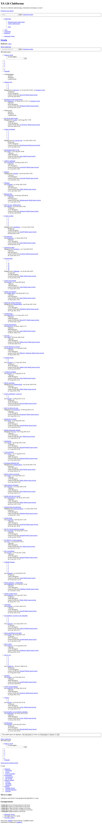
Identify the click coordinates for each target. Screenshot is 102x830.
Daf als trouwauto (9, 383)
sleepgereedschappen (10, 324)
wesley (9, 453)
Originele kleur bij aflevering (12, 507)
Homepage (7, 814)
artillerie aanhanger (9, 161)
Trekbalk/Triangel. (9, 562)
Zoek (20, 14)
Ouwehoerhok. (8, 258)
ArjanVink (10, 519)
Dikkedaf (22, 458)
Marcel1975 (10, 315)
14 (8, 268)
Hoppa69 (9, 184)
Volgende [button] (7, 71)
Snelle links (7, 19)
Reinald (9, 724)
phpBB (10, 820)
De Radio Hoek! (9, 357)
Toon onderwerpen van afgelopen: (17, 734)
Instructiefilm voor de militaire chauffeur (16, 712)
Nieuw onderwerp (6, 47)
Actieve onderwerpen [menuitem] (14, 23)
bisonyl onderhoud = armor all (13, 394)
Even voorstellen (10, 773)
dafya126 (16, 90)
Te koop (7, 781)
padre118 (22, 628)
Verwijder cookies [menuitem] (9, 817)
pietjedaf (9, 606)
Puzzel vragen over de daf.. (12, 474)
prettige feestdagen (9, 129)
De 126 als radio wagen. (11, 118)
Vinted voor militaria (10, 291)
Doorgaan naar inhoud (7, 11)
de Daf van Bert (8, 216)
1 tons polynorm (9, 452)
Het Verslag (8, 778)
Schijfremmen (8, 723)
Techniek (6, 786)
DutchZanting (24, 145)
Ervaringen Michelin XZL (11, 463)
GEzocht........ (8, 335)
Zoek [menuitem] (9, 27)
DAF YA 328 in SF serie (11, 408)
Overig (4, 40)
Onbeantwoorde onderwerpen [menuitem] (16, 22)
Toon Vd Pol (7, 644)
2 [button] (4, 61)
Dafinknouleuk (24, 200)
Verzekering (7, 441)
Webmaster (10, 101)
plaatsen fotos (8, 82)
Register (6, 172)
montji (15, 120)
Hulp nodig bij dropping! (11, 485)
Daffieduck (23, 309)
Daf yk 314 (7, 655)
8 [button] (4, 69)
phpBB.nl (19, 822)
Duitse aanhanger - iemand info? (13, 582)
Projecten (8, 791)
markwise (10, 623)
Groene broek (8, 518)
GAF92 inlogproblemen (11, 686)
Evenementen (8, 775)
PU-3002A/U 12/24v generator (13, 540)
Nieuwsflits (8, 770)
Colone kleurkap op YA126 (12, 346)
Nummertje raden (9, 247)
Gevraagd (8, 783)
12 (8, 265)
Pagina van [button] (8, 55)
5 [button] (4, 66)
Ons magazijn (8, 236)
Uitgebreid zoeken (28, 14)
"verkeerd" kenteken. (10, 372)
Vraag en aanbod (9, 780)
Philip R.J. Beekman (26, 353)
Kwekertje (16, 249)
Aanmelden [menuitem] (7, 31)
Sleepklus (7, 675)
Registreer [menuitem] (7, 33)
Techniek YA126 (40, 90)
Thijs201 (9, 486)
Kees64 (9, 282)
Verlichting (7, 604)
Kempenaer (16, 409)
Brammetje (10, 195)
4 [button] (4, 65)
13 (8, 266)
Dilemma (7, 183)
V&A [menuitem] (5, 30)
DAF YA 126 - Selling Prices (12, 205)
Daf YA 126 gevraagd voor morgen (14, 529)
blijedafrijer (16, 227)
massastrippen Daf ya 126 (11, 150)
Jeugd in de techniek (10, 280)
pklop (8, 151)
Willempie (16, 271)
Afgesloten (8, 785)
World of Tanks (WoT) (10, 593)
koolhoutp (10, 348)
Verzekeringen (8, 313)
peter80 (22, 232)
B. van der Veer (17, 140)
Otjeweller (23, 178)
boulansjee (10, 595)
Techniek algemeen (10, 789)
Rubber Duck (11, 293)
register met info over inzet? (12, 496)
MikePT (9, 206)
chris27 (9, 442)
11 (8, 263)
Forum (13, 814)
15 (8, 269)
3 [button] (4, 63)
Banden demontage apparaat (12, 430)
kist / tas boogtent (9, 551)
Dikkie (22, 189)
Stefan (9, 420)
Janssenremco (11, 497)
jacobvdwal (10, 162)
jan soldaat (10, 530)
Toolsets (6, 697)
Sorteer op (41, 734)
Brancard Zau (8, 194)
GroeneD (9, 362)
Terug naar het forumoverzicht (9, 763)
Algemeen (7, 769)
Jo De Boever (24, 124)
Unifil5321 (10, 666)
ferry (14, 431)
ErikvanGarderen (18, 508)
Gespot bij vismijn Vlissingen (12, 302)
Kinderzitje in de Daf (10, 419)
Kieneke (15, 173)
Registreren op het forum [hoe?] (13, 99)
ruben (9, 44)
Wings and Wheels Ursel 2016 (13, 633)
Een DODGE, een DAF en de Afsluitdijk (16, 615)
